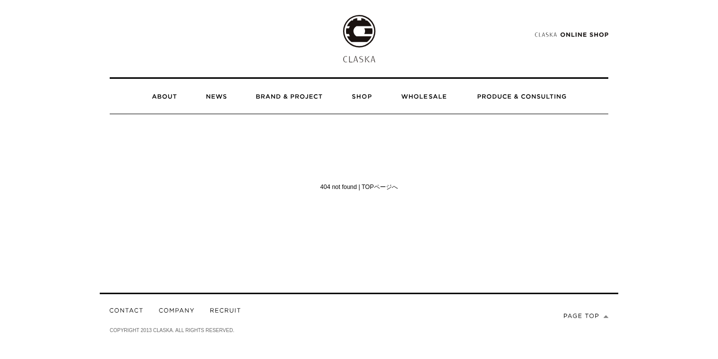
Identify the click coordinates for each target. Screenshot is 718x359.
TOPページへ (379, 186)
